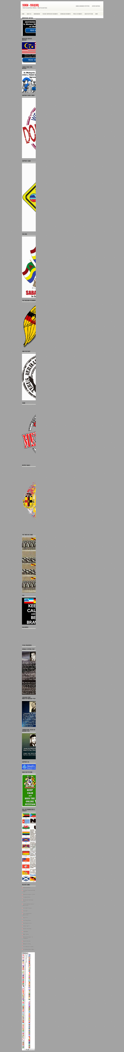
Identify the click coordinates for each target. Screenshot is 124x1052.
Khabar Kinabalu (27, 928)
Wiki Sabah (26, 934)
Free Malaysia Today (28, 946)
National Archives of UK (29, 894)
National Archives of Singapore (28, 937)
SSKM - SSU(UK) (30, 5)
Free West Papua (27, 908)
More (96, 14)
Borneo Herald (26, 941)
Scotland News (26, 897)
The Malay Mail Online (28, 949)
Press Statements (77, 14)
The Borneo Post (27, 923)
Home (23, 14)
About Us (29, 14)
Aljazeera (25, 917)
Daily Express (26, 926)
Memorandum (37, 14)
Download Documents (65, 14)
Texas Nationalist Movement (27, 914)
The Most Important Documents (50, 14)
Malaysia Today (27, 944)
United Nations (96, 6)
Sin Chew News (27, 920)
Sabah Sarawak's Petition (82, 6)
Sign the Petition (89, 14)
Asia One (25, 911)
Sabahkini (25, 931)
